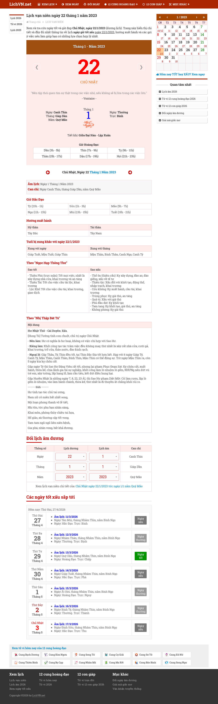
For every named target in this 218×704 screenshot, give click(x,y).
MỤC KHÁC (178, 4)
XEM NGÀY (70, 4)
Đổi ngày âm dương (171, 113)
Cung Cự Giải (114, 655)
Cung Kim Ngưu (55, 655)
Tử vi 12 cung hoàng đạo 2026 (177, 98)
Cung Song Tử (84, 655)
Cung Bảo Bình (145, 663)
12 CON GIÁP (152, 4)
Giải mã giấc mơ (169, 120)
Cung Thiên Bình (26, 663)
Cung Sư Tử (143, 655)
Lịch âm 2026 (168, 91)
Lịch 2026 (15, 18)
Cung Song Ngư (176, 663)
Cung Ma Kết (113, 663)
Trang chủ (35, 22)
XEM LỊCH (46, 4)
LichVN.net (20, 4)
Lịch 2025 (15, 30)
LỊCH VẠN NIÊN (54, 22)
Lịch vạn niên (17, 680)
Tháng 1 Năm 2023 (103, 172)
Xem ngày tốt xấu (20, 688)
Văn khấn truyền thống (127, 688)
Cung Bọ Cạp (53, 663)
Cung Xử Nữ (174, 655)
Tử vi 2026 (16, 24)
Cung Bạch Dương (26, 655)
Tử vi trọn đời (85, 680)
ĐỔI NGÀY (92, 4)
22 (89, 66)
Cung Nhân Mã (85, 663)
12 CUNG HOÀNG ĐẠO (119, 4)
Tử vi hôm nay (48, 680)
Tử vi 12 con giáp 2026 (173, 106)
